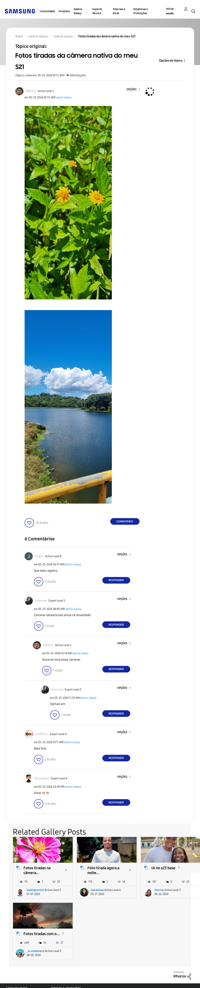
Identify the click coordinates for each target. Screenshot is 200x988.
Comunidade (47, 11)
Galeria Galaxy (78, 11)
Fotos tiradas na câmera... (37, 870)
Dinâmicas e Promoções (140, 11)
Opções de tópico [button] (171, 60)
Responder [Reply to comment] (116, 580)
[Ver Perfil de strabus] (39, 556)
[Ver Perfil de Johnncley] (41, 600)
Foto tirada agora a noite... (103, 870)
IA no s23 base (163, 868)
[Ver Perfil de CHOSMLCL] (41, 734)
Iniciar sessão (170, 11)
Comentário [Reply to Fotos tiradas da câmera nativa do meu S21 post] (124, 521)
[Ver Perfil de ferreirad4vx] (42, 778)
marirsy (159, 890)
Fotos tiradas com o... (41, 933)
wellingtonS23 (35, 890)
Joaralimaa (97, 890)
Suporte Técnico (97, 11)
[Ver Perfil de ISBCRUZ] (30, 91)
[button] (133, 89)
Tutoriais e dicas (119, 11)
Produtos (64, 11)
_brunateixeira (35, 951)
